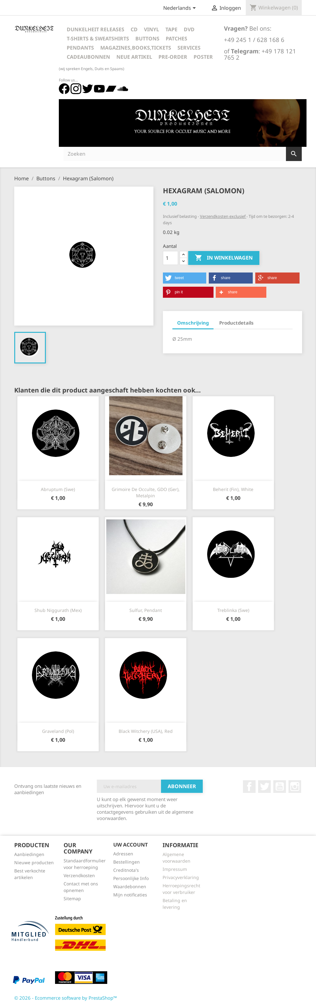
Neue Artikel (134, 56)
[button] (185, 278)
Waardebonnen (129, 886)
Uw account (130, 844)
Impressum (175, 869)
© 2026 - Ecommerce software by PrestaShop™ (65, 998)
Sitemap (72, 898)
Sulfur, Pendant (145, 610)
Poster (203, 56)
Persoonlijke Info (131, 878)
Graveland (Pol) (58, 731)
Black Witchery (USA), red (146, 731)
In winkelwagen (224, 258)
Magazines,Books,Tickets (135, 47)
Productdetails (236, 323)
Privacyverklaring (181, 877)
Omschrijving (193, 323)
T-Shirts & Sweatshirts (98, 38)
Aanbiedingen (29, 854)
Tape (171, 29)
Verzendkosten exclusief (223, 216)
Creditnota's (126, 870)
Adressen (123, 854)
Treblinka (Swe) (233, 610)
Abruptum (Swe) (58, 489)
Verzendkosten (79, 875)
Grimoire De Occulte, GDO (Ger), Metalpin (146, 492)
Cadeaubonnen (88, 56)
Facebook (249, 786)
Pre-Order (172, 56)
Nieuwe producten (34, 862)
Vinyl (151, 29)
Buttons (147, 38)
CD (134, 29)
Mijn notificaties (130, 895)
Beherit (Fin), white (233, 489)
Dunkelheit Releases (95, 29)
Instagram (294, 786)
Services (189, 47)
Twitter (264, 786)
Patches (176, 38)
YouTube (279, 786)
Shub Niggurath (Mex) (58, 610)
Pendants (80, 47)
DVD (189, 29)
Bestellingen (126, 862)
